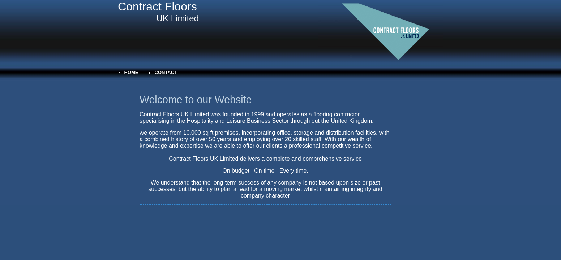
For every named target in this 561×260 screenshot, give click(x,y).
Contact (166, 72)
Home (131, 72)
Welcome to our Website (196, 99)
